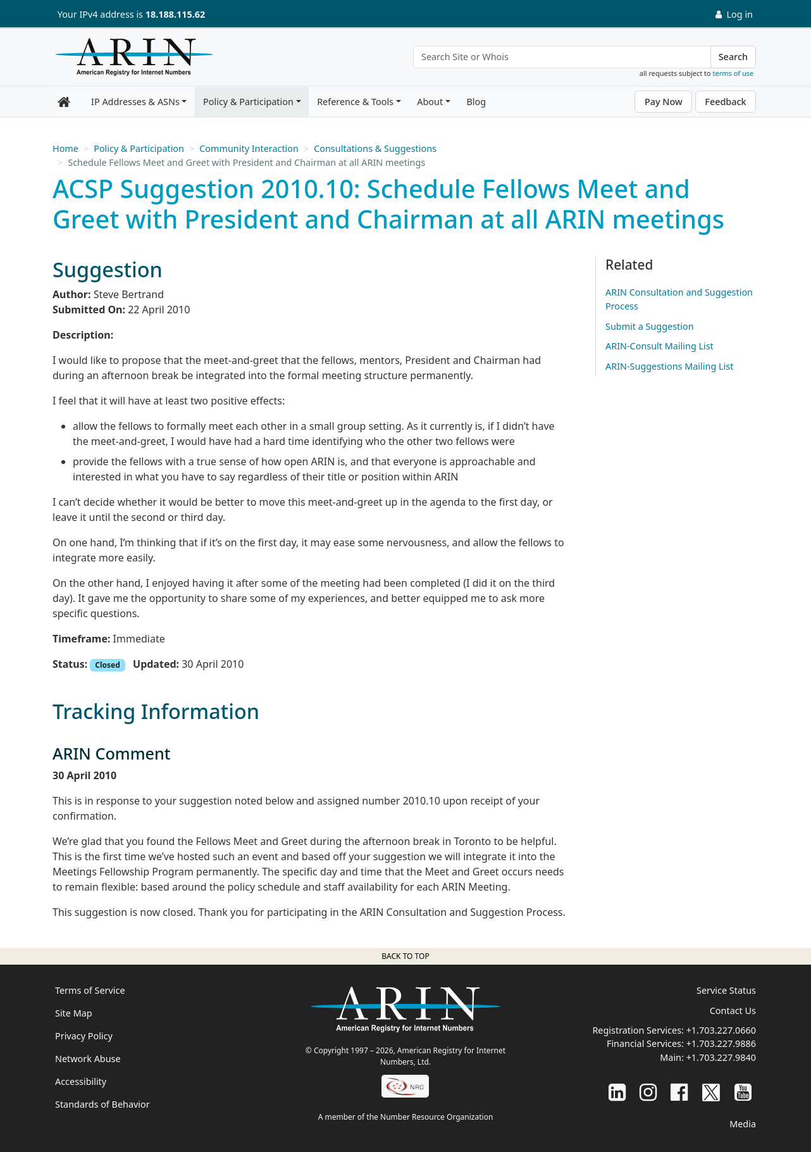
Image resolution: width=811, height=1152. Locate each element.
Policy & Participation (248, 102)
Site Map (73, 1013)
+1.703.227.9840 (721, 1057)
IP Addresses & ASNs (135, 102)
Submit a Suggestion (649, 326)
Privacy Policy (84, 1036)
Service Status (726, 990)
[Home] (131, 60)
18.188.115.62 (175, 14)
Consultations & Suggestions (375, 148)
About (430, 102)
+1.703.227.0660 (721, 1030)
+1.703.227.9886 (721, 1043)
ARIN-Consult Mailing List (659, 346)
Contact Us (733, 1011)
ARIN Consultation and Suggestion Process (679, 299)
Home (65, 148)
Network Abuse (88, 1059)
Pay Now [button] (664, 102)
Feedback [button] (725, 102)
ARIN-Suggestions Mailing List (669, 366)
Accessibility (80, 1081)
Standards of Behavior (102, 1104)
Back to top (405, 956)
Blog (476, 102)
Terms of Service (90, 990)
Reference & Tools (355, 102)
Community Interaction (249, 148)
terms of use (733, 73)
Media (742, 1124)
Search (733, 57)
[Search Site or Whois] (562, 57)
